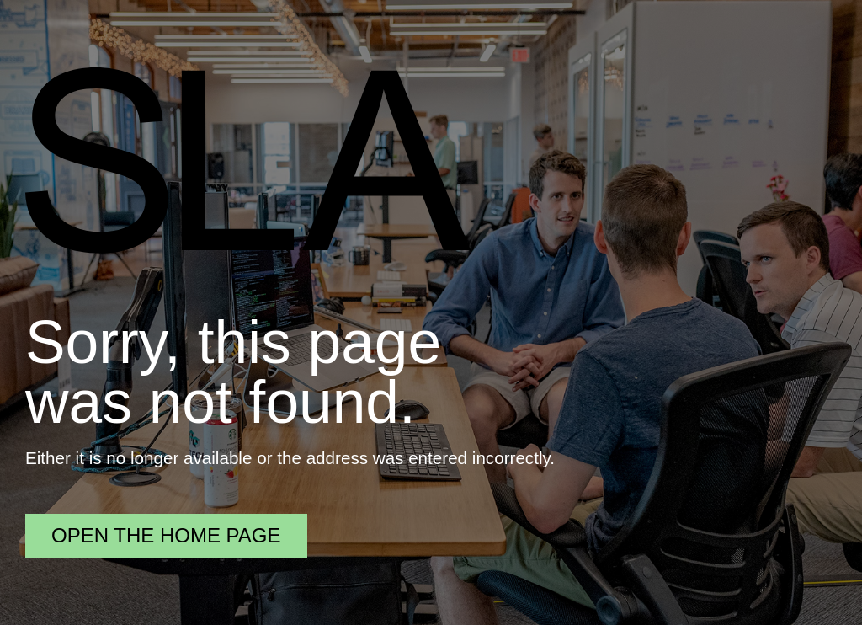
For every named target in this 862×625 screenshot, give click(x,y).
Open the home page (166, 535)
